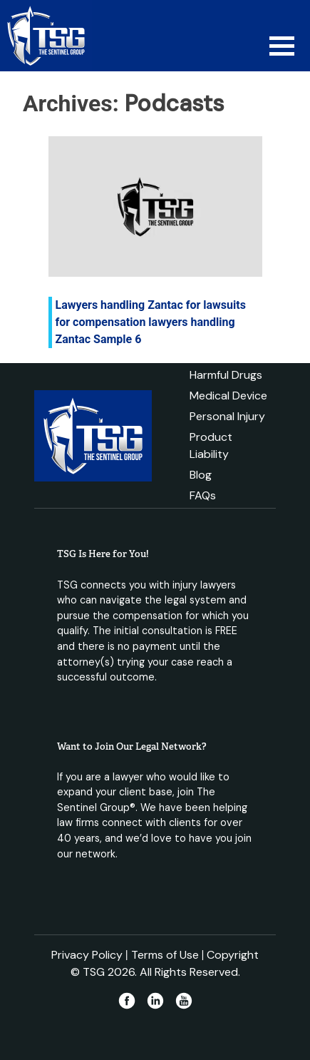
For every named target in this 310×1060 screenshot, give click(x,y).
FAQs (203, 495)
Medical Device (228, 395)
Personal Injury (227, 416)
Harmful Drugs (226, 374)
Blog (201, 474)
